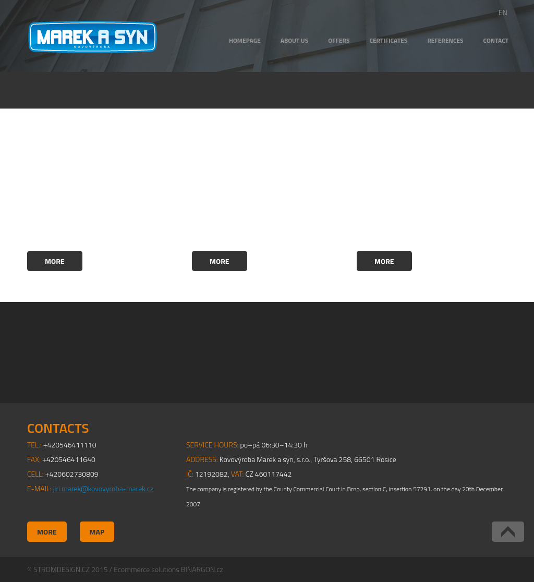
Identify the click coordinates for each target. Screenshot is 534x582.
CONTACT (495, 40)
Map (97, 531)
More (55, 261)
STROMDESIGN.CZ (61, 569)
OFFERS (338, 40)
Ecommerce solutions (146, 569)
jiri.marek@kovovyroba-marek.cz (103, 488)
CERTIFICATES (388, 40)
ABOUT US (295, 40)
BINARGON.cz (202, 569)
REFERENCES (445, 40)
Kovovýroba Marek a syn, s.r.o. (92, 37)
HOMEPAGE (245, 40)
